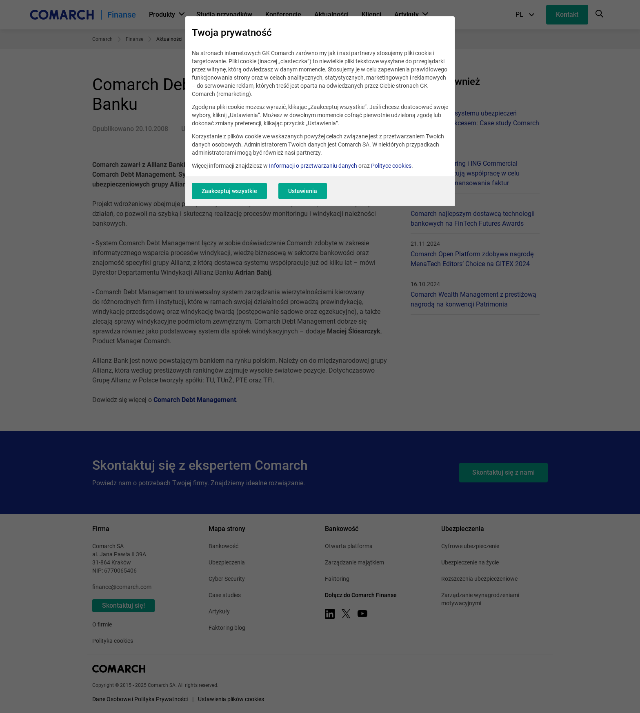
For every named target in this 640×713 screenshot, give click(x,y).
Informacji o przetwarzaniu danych (313, 165)
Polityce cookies (391, 165)
